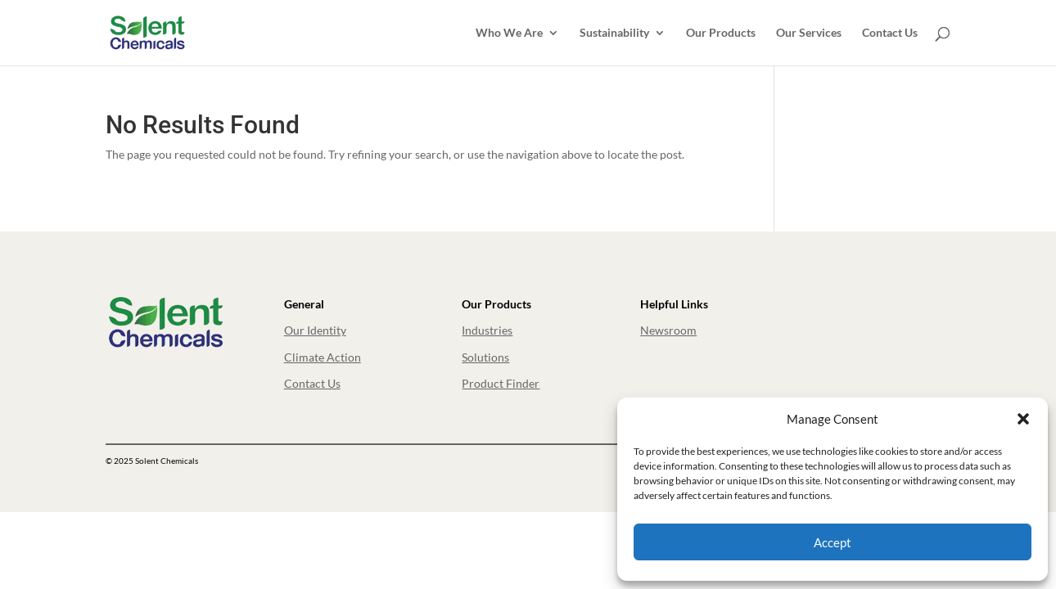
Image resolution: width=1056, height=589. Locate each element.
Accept (832, 542)
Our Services (809, 33)
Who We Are (509, 33)
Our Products (721, 33)
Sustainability (614, 33)
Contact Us (890, 33)
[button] (1023, 419)
